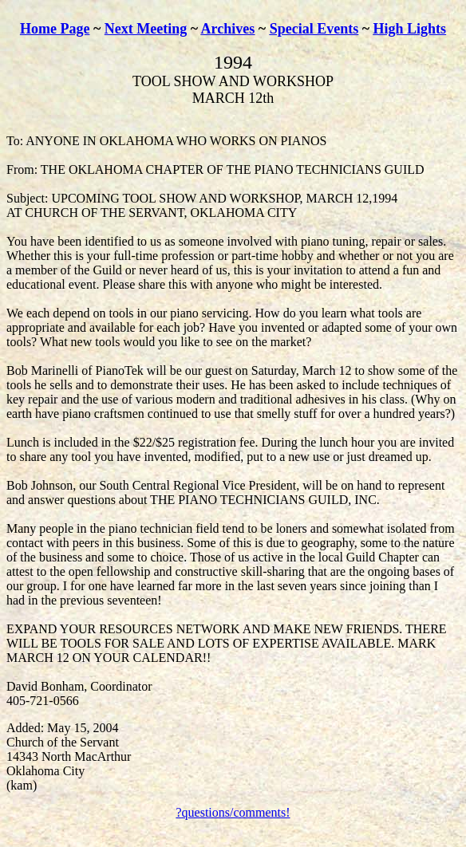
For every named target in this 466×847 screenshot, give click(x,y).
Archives (228, 29)
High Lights (410, 29)
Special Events (314, 29)
